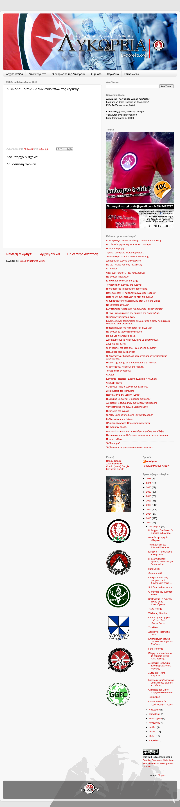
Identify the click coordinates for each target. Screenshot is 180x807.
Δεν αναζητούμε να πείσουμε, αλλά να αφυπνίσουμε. (132, 340)
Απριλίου (154, 740)
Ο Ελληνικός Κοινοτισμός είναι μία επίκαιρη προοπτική (133, 240)
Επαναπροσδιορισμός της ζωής (122, 280)
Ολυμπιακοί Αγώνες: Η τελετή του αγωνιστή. (128, 423)
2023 (149, 478)
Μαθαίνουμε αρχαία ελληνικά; (158, 539)
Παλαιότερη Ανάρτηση (82, 254)
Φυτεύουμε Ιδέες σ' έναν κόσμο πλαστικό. (127, 387)
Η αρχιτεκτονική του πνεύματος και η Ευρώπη (129, 328)
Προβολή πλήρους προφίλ (156, 466)
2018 (149, 496)
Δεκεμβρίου (155, 526)
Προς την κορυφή (115, 248)
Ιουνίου (153, 731)
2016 (149, 505)
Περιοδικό (113, 73)
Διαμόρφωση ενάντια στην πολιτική (123, 261)
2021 (149, 483)
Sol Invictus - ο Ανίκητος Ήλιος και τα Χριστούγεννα (160, 602)
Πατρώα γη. (154, 569)
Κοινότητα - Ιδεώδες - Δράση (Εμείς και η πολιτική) (131, 379)
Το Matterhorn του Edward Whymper (158, 546)
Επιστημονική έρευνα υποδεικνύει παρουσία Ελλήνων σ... (160, 642)
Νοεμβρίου (154, 710)
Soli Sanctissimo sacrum (160, 587)
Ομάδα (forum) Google (117, 466)
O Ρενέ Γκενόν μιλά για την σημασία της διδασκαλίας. (133, 313)
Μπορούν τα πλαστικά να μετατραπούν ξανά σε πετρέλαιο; (161, 683)
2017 (149, 500)
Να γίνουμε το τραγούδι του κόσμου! (124, 332)
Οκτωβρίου (155, 714)
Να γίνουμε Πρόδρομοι (117, 277)
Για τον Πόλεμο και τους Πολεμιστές (124, 264)
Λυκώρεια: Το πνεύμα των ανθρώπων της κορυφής (131, 403)
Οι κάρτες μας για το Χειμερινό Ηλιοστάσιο (160, 691)
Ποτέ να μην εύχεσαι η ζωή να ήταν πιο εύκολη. (130, 297)
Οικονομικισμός (114, 383)
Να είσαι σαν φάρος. (116, 427)
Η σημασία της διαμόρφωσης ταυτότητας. (127, 289)
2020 (149, 487)
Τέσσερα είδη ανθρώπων (118, 371)
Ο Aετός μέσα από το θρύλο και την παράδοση (129, 415)
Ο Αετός (110, 374)
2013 (149, 518)
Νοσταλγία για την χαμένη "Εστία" (123, 395)
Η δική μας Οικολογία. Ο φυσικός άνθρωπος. (128, 399)
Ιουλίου (153, 727)
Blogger (162, 775)
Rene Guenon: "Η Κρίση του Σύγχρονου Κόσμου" (131, 293)
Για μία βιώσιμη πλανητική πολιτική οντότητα (128, 244)
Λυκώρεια (29, 149)
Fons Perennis (155, 649)
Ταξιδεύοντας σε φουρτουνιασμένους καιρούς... (129, 447)
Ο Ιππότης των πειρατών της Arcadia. (125, 367)
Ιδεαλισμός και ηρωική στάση (120, 352)
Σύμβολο (96, 73)
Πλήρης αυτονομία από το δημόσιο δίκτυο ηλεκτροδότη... (160, 656)
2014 (149, 514)
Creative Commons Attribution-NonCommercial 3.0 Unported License (158, 763)
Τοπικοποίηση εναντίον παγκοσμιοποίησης (127, 256)
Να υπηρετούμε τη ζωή (117, 305)
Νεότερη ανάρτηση (19, 254)
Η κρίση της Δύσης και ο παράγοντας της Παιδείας (131, 362)
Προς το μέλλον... (115, 439)
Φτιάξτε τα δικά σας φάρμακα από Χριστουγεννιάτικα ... (160, 580)
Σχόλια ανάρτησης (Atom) (33, 261)
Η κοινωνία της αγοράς (117, 411)
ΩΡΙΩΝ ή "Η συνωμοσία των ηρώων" (160, 553)
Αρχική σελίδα (14, 73)
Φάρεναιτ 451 (155, 573)
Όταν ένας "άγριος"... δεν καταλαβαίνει (125, 273)
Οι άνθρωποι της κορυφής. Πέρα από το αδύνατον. (131, 348)
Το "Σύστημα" (113, 443)
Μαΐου (152, 736)
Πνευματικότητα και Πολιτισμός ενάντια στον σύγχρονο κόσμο (137, 435)
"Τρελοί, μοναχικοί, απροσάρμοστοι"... (125, 252)
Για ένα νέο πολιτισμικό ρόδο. (121, 336)
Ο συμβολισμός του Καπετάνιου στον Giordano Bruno (133, 301)
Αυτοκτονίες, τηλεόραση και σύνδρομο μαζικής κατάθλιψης (135, 431)
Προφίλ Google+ (114, 461)
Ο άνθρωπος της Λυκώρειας (69, 73)
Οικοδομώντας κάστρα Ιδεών (120, 317)
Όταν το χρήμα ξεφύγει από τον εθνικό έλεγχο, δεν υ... (159, 620)
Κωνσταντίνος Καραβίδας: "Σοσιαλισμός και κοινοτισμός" (134, 309)
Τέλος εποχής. (155, 608)
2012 (149, 522)
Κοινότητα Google (115, 469)
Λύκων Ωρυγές (37, 73)
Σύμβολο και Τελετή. (116, 344)
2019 (149, 492)
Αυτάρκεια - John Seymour (156, 674)
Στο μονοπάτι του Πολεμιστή (120, 391)
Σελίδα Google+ (114, 463)
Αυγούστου (155, 723)
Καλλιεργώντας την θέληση (119, 419)
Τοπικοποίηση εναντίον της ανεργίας (124, 285)
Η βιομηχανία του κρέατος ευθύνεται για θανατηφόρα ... (160, 562)
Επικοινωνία (131, 73)
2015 (149, 509)
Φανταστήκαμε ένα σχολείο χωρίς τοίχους (127, 407)
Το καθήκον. (154, 697)
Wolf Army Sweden (157, 613)
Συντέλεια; (153, 627)
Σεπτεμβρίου (155, 718)
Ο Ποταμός (111, 268)
